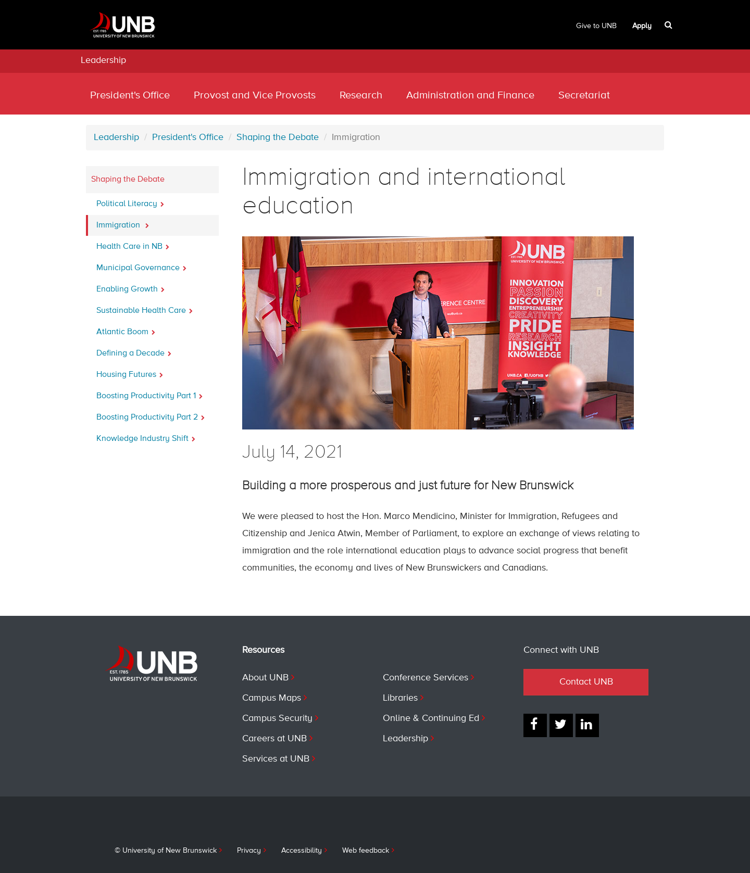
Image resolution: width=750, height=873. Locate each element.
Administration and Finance (470, 95)
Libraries (400, 698)
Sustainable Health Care (144, 307)
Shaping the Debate (277, 137)
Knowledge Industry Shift (145, 435)
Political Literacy (130, 201)
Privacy (249, 850)
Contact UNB (586, 682)
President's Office (130, 95)
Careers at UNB (274, 738)
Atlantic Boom (125, 329)
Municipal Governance (141, 265)
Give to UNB (596, 26)
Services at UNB (275, 759)
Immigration (122, 222)
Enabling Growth (130, 286)
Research (361, 95)
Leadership (103, 60)
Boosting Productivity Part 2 (150, 414)
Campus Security (277, 718)
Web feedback (365, 850)
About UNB (265, 677)
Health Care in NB (132, 243)
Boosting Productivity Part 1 (149, 393)
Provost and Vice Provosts (255, 95)
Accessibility (301, 850)
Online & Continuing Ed (431, 718)
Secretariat (584, 95)
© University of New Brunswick (166, 850)
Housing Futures (129, 371)
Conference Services (425, 677)
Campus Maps (271, 698)
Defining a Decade (133, 350)
